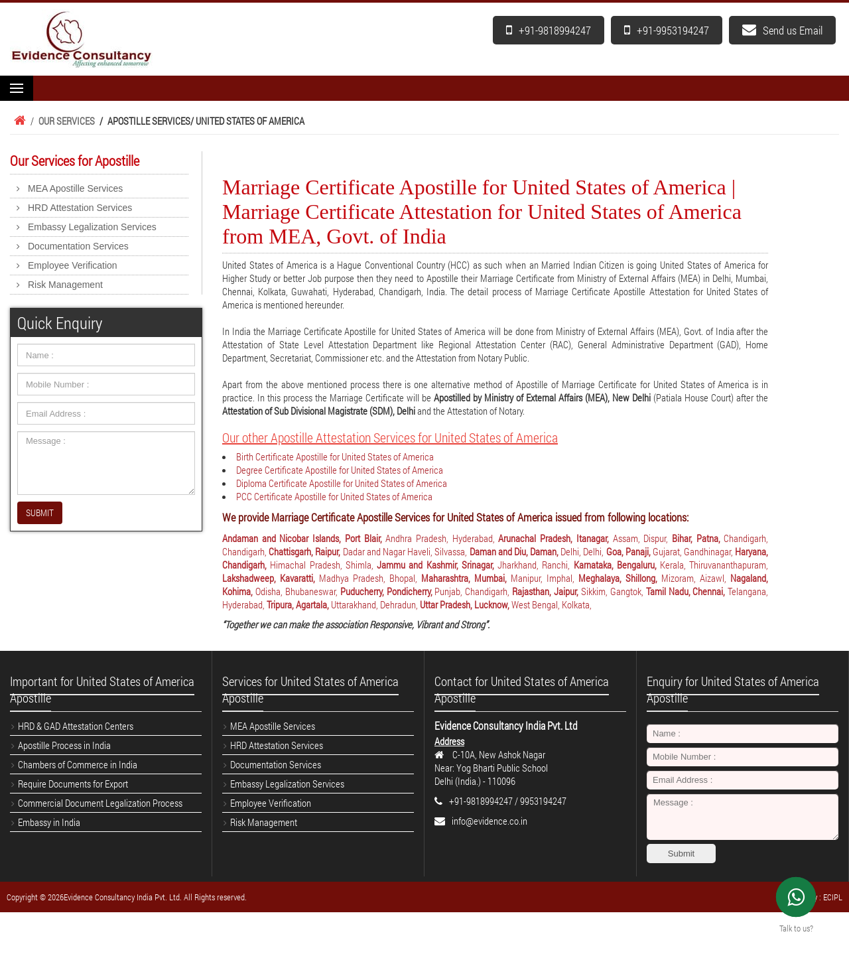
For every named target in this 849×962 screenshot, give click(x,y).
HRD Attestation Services (80, 207)
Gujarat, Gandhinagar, (694, 551)
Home (18, 120)
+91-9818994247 (548, 30)
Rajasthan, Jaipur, (546, 591)
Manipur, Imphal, (544, 577)
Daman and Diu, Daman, (515, 551)
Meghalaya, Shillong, (619, 577)
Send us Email (782, 30)
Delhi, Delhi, (583, 551)
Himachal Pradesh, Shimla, (323, 564)
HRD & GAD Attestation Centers (75, 725)
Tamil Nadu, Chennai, (687, 591)
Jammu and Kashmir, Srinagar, (437, 564)
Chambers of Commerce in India (77, 764)
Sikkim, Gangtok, (613, 591)
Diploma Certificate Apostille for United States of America (341, 483)
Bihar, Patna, (698, 538)
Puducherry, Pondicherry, (387, 591)
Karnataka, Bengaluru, (617, 564)
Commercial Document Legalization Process (100, 802)
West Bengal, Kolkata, (551, 604)
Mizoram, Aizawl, (695, 577)
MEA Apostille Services (75, 188)
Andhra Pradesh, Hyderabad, (441, 538)
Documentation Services (78, 246)
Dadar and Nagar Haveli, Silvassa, (406, 551)
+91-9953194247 (666, 30)
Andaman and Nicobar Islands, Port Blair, (303, 538)
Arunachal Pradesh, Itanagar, (555, 538)
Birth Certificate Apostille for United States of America (335, 456)
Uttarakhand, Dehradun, (375, 604)
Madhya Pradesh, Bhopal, (370, 577)
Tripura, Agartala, (299, 604)
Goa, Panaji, (629, 551)
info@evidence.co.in (489, 820)
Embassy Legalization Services (92, 227)
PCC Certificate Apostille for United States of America (334, 496)
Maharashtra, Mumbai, (466, 577)
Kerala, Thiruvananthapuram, (714, 564)
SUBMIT (40, 512)
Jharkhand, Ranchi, (535, 564)
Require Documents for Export (73, 783)
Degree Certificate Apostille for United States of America (339, 469)
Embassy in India (49, 822)
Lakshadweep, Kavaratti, (270, 577)
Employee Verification (72, 265)
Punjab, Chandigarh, (473, 591)
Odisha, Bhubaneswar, (297, 591)
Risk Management (65, 284)
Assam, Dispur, (642, 538)
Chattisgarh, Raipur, (305, 551)
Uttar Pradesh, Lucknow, (465, 604)
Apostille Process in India (64, 745)
